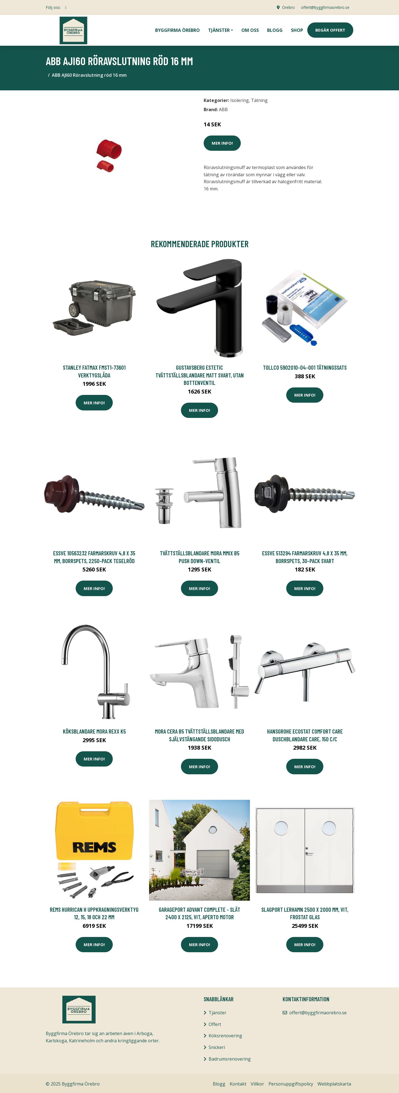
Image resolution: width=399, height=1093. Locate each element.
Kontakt (238, 1082)
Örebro (287, 7)
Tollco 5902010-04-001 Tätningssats (305, 365)
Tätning (259, 99)
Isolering (239, 99)
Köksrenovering (225, 1034)
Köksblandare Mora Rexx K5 (94, 729)
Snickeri (217, 1046)
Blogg (275, 29)
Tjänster (217, 1011)
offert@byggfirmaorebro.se (324, 7)
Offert (215, 1023)
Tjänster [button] (219, 29)
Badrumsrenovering (230, 1057)
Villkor (257, 1082)
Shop (297, 29)
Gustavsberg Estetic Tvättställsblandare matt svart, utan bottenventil (199, 373)
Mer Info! (222, 141)
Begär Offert (330, 29)
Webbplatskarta (334, 1082)
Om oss (250, 29)
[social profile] (66, 7)
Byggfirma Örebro (177, 29)
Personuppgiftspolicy (290, 1082)
